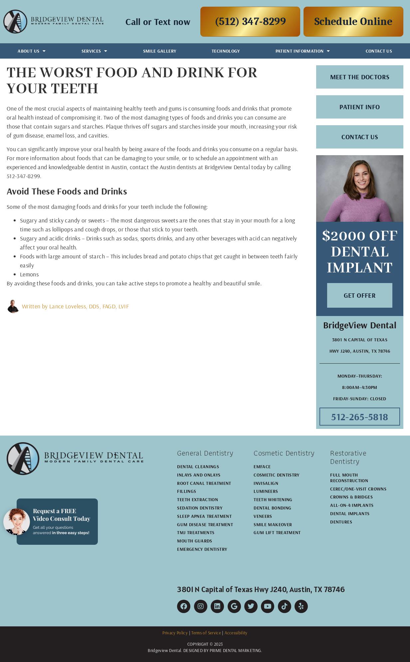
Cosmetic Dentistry (276, 475)
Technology (226, 51)
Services (94, 51)
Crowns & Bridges (351, 497)
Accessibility (236, 632)
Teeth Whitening (273, 499)
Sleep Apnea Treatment (204, 516)
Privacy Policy (175, 632)
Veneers (263, 516)
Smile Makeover (273, 524)
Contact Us (379, 51)
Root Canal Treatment (204, 483)
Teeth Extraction (197, 499)
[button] (359, 295)
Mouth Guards (194, 541)
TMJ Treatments (195, 532)
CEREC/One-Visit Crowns (358, 489)
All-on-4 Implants (351, 505)
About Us (32, 51)
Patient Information (303, 51)
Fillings (186, 491)
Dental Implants (349, 513)
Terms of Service (206, 632)
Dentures (341, 522)
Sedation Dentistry (199, 508)
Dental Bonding (272, 508)
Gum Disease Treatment (205, 524)
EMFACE (262, 467)
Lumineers (266, 491)
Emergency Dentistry (202, 549)
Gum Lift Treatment (277, 532)
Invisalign (266, 483)
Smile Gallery (159, 51)
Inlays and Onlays (198, 475)
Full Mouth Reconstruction (349, 478)
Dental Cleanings (198, 467)
